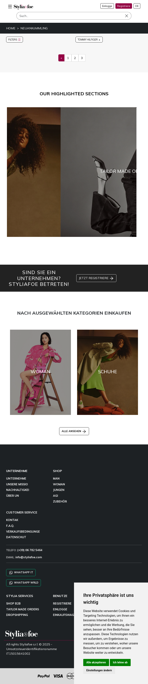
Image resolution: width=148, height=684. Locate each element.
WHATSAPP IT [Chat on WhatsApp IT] (21, 572)
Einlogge (107, 6)
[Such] (73, 16)
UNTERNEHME (16, 478)
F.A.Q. (10, 526)
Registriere (123, 6)
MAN (56, 478)
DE (137, 6)
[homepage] (23, 7)
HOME (10, 28)
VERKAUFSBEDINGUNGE (23, 531)
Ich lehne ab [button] (120, 662)
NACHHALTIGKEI (17, 490)
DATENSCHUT (16, 537)
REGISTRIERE (62, 603)
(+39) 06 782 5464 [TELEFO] (29, 550)
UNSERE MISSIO (17, 484)
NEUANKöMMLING (34, 28)
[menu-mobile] (10, 6)
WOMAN (59, 484)
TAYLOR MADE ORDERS (22, 609)
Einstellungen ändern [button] (99, 670)
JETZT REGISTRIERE (96, 278)
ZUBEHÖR (60, 501)
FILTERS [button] (14, 39)
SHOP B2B (13, 603)
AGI (55, 495)
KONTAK (12, 520)
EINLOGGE (60, 609)
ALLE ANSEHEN (74, 431)
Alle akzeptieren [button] (96, 662)
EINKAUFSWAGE (64, 615)
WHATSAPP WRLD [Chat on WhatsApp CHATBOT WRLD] (23, 583)
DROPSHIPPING (17, 615)
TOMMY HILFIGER (89, 39)
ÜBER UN (12, 495)
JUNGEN (58, 490)
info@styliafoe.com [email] (28, 557)
